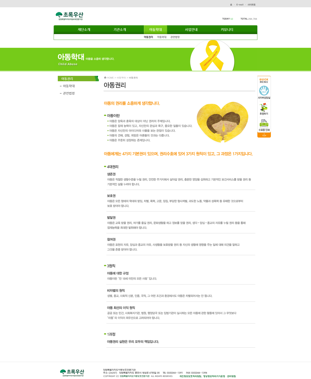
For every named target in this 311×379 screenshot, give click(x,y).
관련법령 (175, 37)
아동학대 (155, 30)
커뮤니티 (227, 30)
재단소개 (84, 30)
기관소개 (120, 30)
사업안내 (191, 30)
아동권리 (148, 37)
